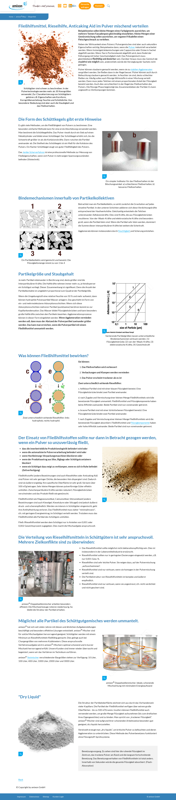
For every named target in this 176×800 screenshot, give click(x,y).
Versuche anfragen (131, 6)
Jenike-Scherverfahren (34, 152)
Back (20, 779)
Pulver (132, 47)
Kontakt (152, 6)
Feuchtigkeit (124, 231)
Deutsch (112, 7)
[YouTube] (64, 6)
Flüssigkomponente (140, 422)
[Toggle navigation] (88, 7)
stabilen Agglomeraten (141, 69)
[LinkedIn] (69, 6)
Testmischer (33, 657)
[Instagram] (59, 6)
